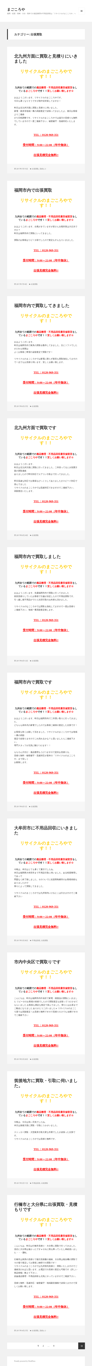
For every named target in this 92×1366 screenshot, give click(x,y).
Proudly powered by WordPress (24, 1361)
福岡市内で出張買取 (33, 190)
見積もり (43, 169)
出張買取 (35, 169)
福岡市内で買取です (33, 682)
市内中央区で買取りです (37, 962)
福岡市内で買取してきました (41, 305)
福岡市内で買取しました (37, 556)
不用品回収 (36, 940)
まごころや (16, 9)
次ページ (81, 1345)
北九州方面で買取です (35, 427)
